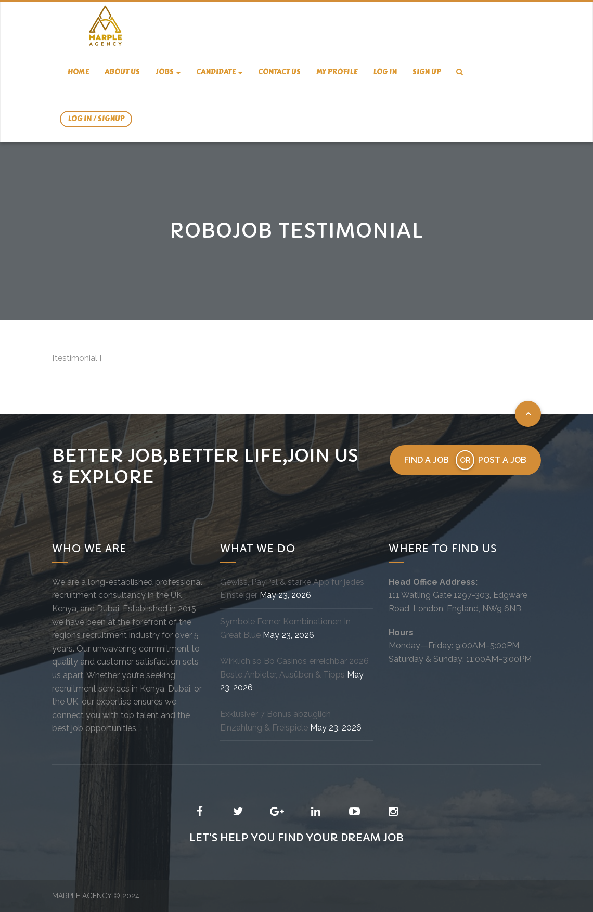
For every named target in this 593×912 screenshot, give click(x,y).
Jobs (168, 72)
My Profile (336, 72)
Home (78, 72)
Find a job (426, 460)
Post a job (502, 460)
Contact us (279, 72)
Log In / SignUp (96, 118)
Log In (385, 72)
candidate (219, 72)
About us (122, 72)
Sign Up (426, 72)
